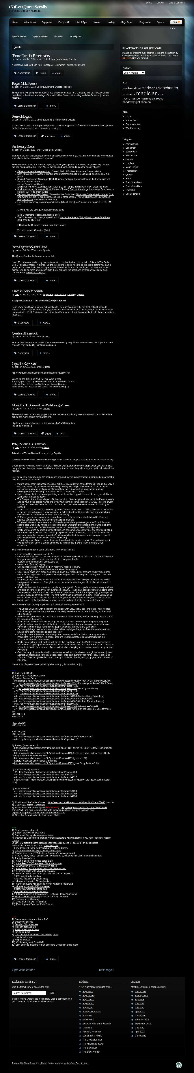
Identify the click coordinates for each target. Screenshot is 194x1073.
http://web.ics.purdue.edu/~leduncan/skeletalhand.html (38, 812)
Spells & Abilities (19, 36)
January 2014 (141, 995)
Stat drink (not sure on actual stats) (31, 891)
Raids (172, 28)
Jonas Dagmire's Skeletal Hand (29, 247)
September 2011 (143, 1023)
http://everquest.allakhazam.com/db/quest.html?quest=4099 (48, 793)
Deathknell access (24, 922)
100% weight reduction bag (27, 876)
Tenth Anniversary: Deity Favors (32, 194)
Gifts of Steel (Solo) (70, 202)
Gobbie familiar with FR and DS (31, 901)
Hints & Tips (81, 22)
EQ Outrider (88, 995)
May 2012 (139, 1007)
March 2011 (140, 1035)
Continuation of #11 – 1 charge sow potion (36, 866)
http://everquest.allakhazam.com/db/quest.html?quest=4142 (60, 780)
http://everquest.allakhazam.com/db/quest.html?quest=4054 (48, 698)
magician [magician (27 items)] (147, 93)
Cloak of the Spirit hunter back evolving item (36, 934)
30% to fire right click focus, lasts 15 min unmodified (41, 868)
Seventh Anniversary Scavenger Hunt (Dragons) (40, 179)
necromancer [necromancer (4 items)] (132, 98)
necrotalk (50, 256)
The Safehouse (90, 1048)
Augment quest (22, 939)
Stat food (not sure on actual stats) (31, 878)
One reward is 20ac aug (27, 899)
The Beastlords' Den (92, 1039)
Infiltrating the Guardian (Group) (32, 225)
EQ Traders (88, 999)
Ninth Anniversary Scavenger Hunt (34, 189)
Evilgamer (87, 1015)
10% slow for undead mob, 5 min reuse (34, 815)
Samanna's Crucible (92, 1035)
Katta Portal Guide (24, 673)
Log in (129, 116)
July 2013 (139, 999)
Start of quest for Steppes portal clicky (34, 861)
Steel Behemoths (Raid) (29, 215)
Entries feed (131, 120)
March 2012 (140, 1015)
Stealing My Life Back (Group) (32, 210)
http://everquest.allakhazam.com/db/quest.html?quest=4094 (57, 681)
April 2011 (140, 1031)
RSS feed (126, 58)
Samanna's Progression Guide (30, 675)
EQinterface (88, 1003)
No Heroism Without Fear (24, 65)
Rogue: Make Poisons (24, 83)
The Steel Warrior (91, 1052)
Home (15, 22)
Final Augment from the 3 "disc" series (34, 904)
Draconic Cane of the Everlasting (90, 179)
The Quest (17, 256)
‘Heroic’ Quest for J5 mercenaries (30, 56)
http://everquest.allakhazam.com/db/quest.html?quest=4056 (48, 796)
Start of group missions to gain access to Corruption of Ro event (47, 945)
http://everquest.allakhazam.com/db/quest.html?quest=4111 (48, 774)
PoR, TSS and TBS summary (29, 444)
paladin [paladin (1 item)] (144, 99)
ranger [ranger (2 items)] (152, 98)
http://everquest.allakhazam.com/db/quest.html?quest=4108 (49, 693)
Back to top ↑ (82, 1063)
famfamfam (69, 1063)
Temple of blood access (26, 924)
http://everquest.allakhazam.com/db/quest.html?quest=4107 (49, 691)
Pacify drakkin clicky (25, 858)
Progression (144, 22)
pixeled (43, 1063)
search (160, 2)
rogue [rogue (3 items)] (160, 98)
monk (48, 433)
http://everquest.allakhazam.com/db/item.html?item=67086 (76, 802)
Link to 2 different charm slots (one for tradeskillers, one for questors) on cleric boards (56, 843)
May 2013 (139, 1003)
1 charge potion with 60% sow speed (32, 886)
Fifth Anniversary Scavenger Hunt (33, 171)
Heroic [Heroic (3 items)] (131, 94)
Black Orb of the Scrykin (27, 929)
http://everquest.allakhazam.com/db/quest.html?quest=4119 (43, 758)
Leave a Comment (27, 106)
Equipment (47, 22)
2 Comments (24, 73)
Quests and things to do (25, 333)
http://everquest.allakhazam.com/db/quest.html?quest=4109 (49, 704)
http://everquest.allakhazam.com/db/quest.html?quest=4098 (48, 791)
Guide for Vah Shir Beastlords (97, 1023)
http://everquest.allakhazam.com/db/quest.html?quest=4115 (43, 753)
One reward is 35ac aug (28, 896)
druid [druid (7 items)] (155, 88)
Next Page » (106, 969)
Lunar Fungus (67, 186)
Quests (160, 22)
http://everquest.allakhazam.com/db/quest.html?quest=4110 (49, 739)
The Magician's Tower (93, 1044)
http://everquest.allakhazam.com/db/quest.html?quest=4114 (43, 748)
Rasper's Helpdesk (92, 1031)
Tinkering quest (22, 932)
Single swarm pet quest (26, 830)
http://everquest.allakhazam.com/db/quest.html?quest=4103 (48, 706)
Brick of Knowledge (79, 189)
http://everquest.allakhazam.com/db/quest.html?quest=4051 (48, 683)
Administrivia (30, 22)
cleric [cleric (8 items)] (146, 88)
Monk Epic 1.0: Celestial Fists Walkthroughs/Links (40, 405)
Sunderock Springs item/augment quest (34, 835)
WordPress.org (133, 128)
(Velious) (69, 179)
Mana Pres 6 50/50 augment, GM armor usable (39, 863)
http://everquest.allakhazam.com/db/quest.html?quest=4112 (48, 777)
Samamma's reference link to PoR (31, 919)
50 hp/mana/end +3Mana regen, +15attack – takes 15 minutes (46, 894)
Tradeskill (58, 36)
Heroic (43, 73)
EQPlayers (88, 1007)
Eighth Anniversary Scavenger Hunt (34, 186)
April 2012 (140, 1011)
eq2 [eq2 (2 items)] (125, 94)
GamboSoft (88, 1019)
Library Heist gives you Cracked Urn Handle (35, 761)
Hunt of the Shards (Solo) (72, 217)
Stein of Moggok (21, 116)
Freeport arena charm (25, 927)
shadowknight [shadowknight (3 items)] (131, 102)
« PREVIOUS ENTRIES (23, 969)
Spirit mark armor (24, 937)
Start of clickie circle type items (30, 832)
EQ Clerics (88, 991)
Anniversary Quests (23, 146)
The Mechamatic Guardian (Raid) (33, 230)
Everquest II (63, 22)
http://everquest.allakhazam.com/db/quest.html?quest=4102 (48, 701)
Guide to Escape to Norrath (27, 291)
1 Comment (23, 323)
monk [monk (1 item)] (160, 94)
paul (17, 59)
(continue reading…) (51, 128)
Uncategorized (75, 36)
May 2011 (139, 1027)
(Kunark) (55, 174)
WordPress (29, 1063)
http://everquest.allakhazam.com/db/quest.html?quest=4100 (48, 772)
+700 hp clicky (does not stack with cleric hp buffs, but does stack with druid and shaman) (58, 855)
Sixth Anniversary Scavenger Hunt (34, 174)
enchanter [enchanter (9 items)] (169, 88)
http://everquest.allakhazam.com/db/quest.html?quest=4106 (49, 686)
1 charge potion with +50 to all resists (32, 881)
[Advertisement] (167, 159)
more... (58, 73)
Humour (96, 22)
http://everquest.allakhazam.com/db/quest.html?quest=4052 (48, 688)
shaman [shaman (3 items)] (146, 102)
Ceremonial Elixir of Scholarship (76, 174)
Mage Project (127, 22)
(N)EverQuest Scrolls (28, 7)
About (149, 2)
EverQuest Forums (92, 1011)
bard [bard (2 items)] (125, 88)
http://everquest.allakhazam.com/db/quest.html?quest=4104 (48, 709)
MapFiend (87, 1027)
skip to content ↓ (177, 2)
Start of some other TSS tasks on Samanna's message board (45, 853)
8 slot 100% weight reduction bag (30, 889)
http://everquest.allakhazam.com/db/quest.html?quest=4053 (48, 696)
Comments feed (133, 124)
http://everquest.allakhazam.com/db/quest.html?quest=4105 (48, 736)
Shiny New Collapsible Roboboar (92, 194)
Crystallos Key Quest (24, 364)
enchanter (50, 136)
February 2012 (142, 1019)
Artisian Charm (60, 848)
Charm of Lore (51, 845)
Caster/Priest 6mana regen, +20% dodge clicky (38, 850)
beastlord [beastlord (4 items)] (134, 88)
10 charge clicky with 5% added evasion (35, 871)
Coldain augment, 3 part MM (30, 942)
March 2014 (140, 991)
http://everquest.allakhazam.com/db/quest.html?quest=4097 (43, 763)
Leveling (110, 22)
